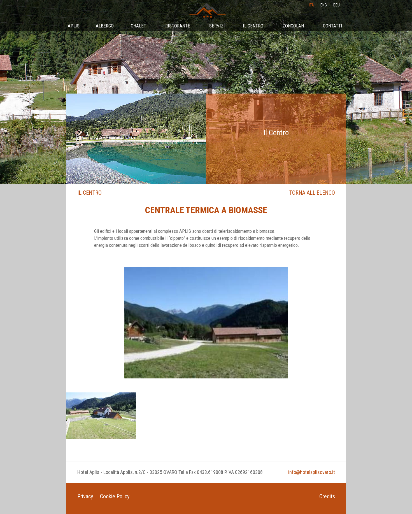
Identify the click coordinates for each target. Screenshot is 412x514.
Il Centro (253, 26)
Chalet (138, 26)
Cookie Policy (114, 496)
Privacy (85, 496)
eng (323, 5)
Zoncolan (293, 26)
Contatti (332, 26)
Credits (327, 496)
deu (336, 5)
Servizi (217, 26)
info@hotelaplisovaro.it (311, 472)
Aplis (74, 26)
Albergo (105, 26)
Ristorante (177, 26)
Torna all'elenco (312, 192)
